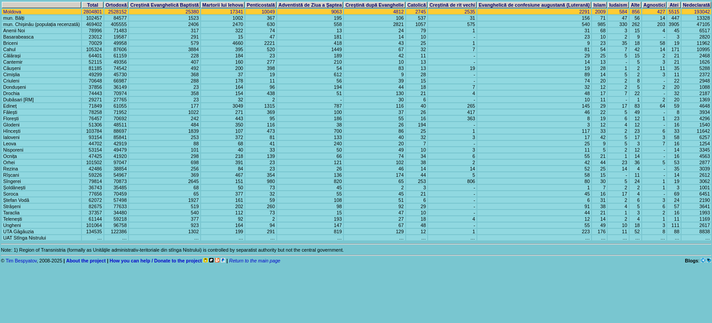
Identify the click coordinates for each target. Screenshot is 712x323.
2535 (469, 11)
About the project (86, 260)
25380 (192, 11)
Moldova (12, 11)
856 (636, 11)
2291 (584, 11)
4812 (398, 11)
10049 (268, 11)
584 (623, 11)
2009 (600, 11)
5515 (674, 11)
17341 (236, 11)
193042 (702, 11)
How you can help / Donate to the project (156, 260)
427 (661, 11)
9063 (336, 11)
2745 (420, 11)
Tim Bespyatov (21, 260)
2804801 (92, 11)
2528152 (117, 11)
